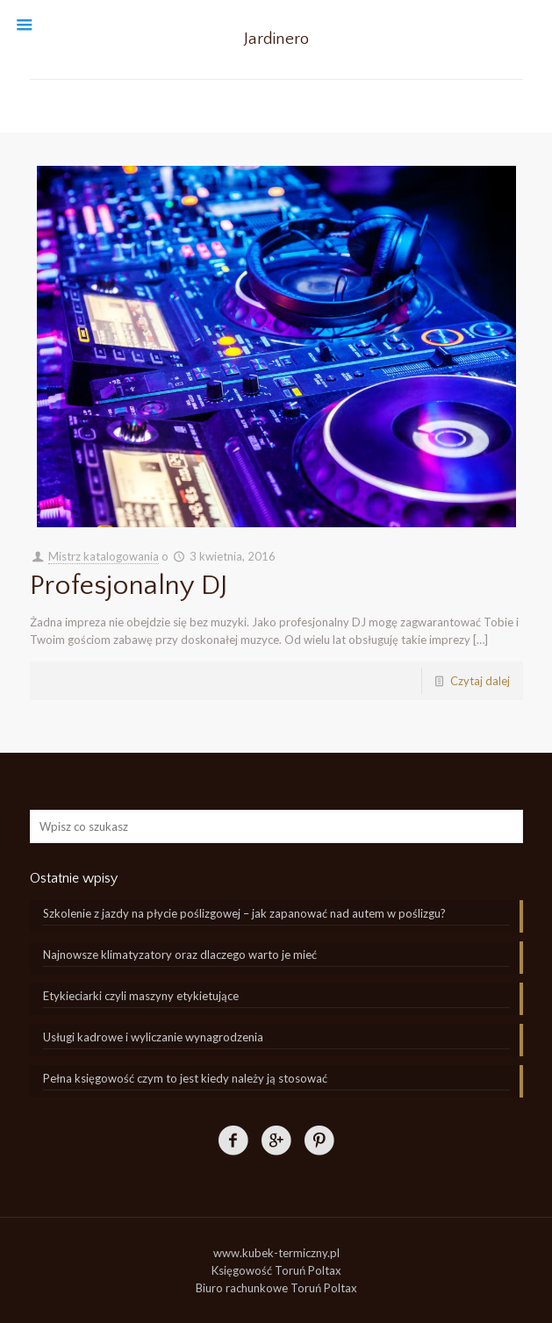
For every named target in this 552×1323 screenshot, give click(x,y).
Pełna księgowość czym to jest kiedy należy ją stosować (185, 1078)
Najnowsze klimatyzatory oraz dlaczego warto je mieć (180, 955)
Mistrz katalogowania (103, 556)
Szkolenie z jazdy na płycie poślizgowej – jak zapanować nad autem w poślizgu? (244, 913)
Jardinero (276, 39)
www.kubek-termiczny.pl (276, 1253)
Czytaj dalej (480, 681)
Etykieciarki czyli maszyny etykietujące (141, 996)
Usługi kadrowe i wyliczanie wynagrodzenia (153, 1037)
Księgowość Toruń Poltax (276, 1270)
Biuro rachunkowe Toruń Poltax (276, 1288)
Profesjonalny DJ (129, 585)
